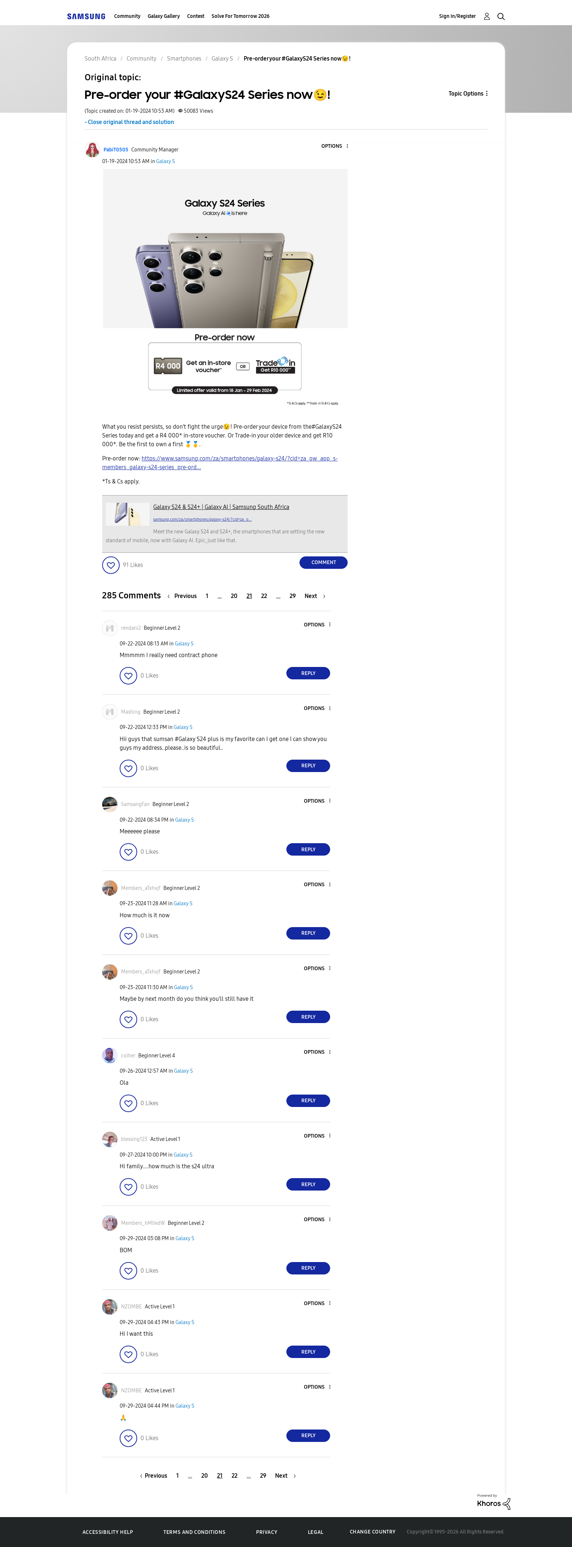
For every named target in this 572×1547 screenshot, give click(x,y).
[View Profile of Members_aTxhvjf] (141, 888)
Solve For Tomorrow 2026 (241, 16)
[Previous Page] (183, 596)
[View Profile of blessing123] (134, 1139)
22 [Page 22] (264, 596)
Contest (195, 16)
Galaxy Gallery (164, 16)
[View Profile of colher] (128, 1056)
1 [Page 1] (207, 596)
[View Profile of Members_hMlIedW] (143, 1223)
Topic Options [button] (466, 93)
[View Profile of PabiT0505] (116, 150)
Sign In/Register (457, 16)
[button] (335, 146)
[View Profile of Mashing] (130, 712)
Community (127, 16)
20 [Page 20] (234, 596)
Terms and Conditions (194, 1532)
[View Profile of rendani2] (131, 628)
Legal (316, 1532)
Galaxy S (165, 161)
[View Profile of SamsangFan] (135, 804)
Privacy (266, 1532)
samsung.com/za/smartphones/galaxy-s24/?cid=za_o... (202, 519)
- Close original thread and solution (129, 122)
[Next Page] (315, 596)
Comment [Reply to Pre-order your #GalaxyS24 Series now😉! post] (324, 562)
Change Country (373, 1532)
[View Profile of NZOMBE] (131, 1307)
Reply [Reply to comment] (308, 673)
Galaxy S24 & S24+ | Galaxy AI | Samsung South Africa (221, 507)
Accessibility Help (107, 1532)
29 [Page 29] (293, 596)
